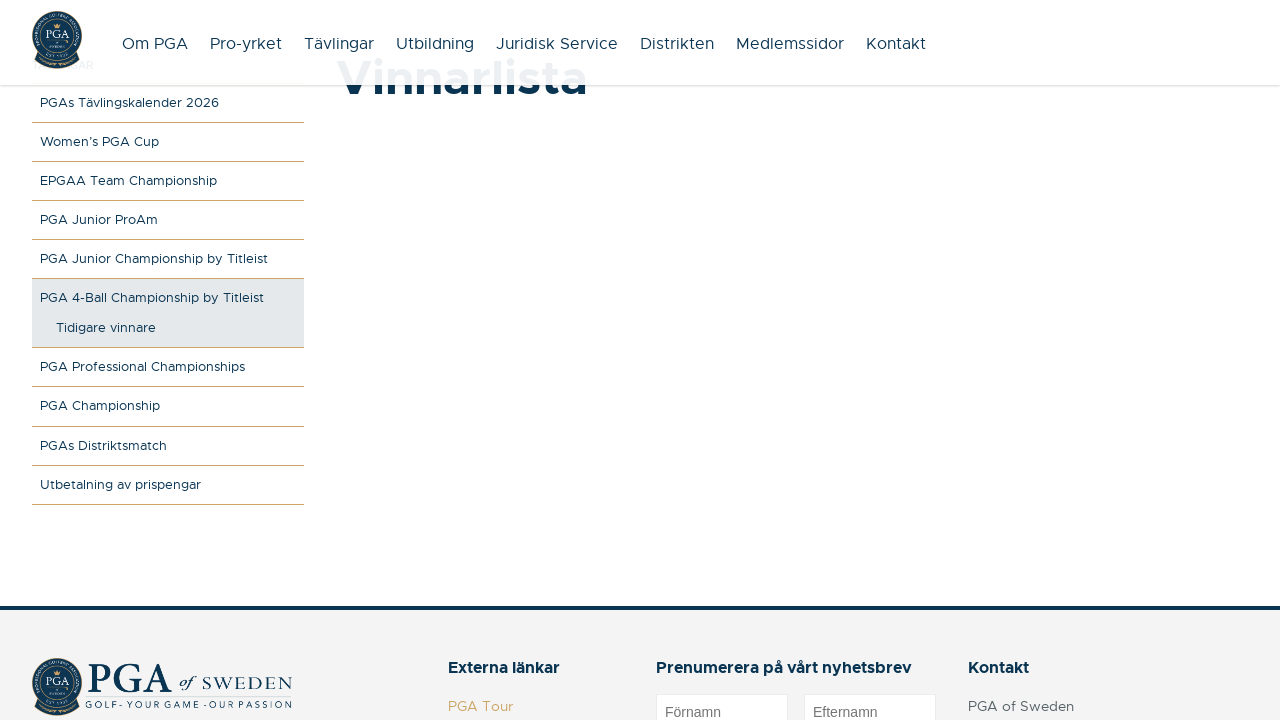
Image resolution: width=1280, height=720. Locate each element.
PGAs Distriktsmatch (103, 445)
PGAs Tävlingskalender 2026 (129, 102)
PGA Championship (100, 405)
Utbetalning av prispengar (120, 484)
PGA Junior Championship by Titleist (154, 258)
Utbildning (435, 44)
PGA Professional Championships (142, 366)
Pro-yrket (246, 44)
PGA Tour (480, 706)
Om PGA (155, 44)
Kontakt (896, 44)
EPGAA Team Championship (128, 180)
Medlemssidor (790, 44)
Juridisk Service (557, 44)
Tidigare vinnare (106, 327)
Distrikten (677, 44)
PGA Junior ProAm (99, 219)
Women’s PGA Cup (99, 141)
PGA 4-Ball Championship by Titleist (152, 297)
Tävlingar (339, 44)
